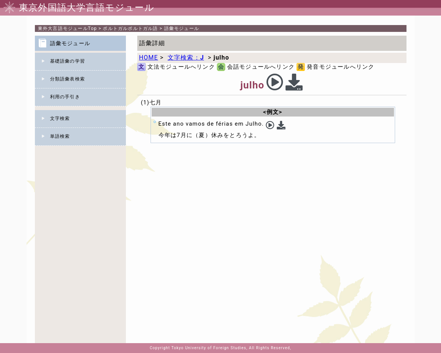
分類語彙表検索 (67, 79)
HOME (148, 57)
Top (67, 28)
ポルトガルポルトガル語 (130, 28)
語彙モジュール (181, 28)
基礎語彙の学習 (67, 61)
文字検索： (186, 57)
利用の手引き (65, 96)
